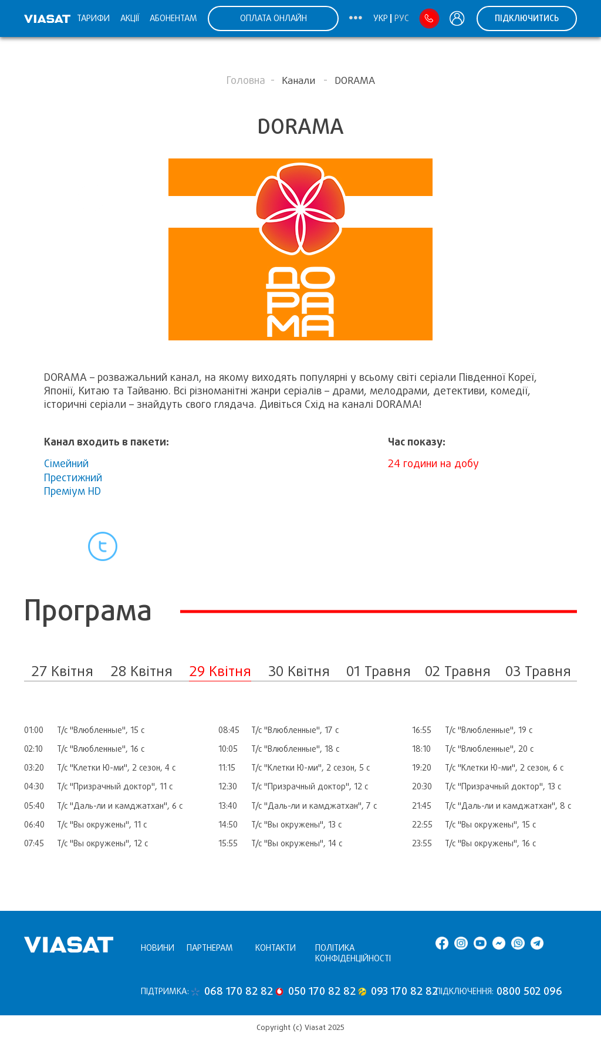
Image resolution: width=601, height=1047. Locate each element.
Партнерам (210, 948)
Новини (157, 948)
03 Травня (538, 671)
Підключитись (527, 18)
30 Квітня (299, 671)
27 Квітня (62, 671)
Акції (129, 18)
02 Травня (458, 671)
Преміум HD (72, 491)
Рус (401, 18)
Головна (246, 80)
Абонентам (173, 18)
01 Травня (378, 671)
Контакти (275, 948)
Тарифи (93, 18)
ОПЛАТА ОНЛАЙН (273, 18)
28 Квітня (141, 671)
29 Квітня (220, 671)
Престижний (73, 478)
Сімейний (66, 464)
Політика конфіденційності (353, 953)
